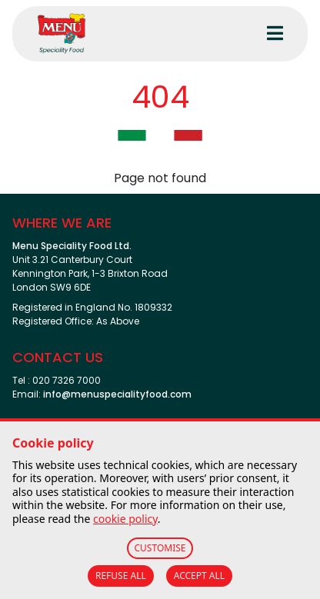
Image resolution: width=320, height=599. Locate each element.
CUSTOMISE (160, 547)
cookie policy (125, 518)
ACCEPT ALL (199, 575)
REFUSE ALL (120, 575)
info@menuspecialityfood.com (117, 394)
